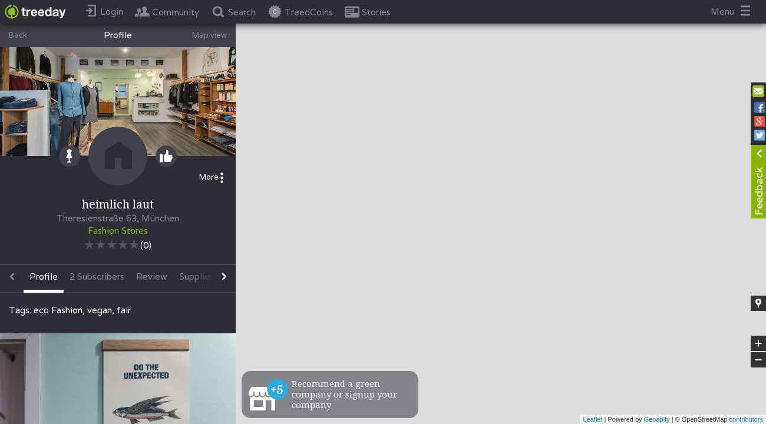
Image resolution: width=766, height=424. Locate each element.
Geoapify (657, 419)
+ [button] (758, 343)
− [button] (758, 359)
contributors (746, 419)
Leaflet (592, 419)
